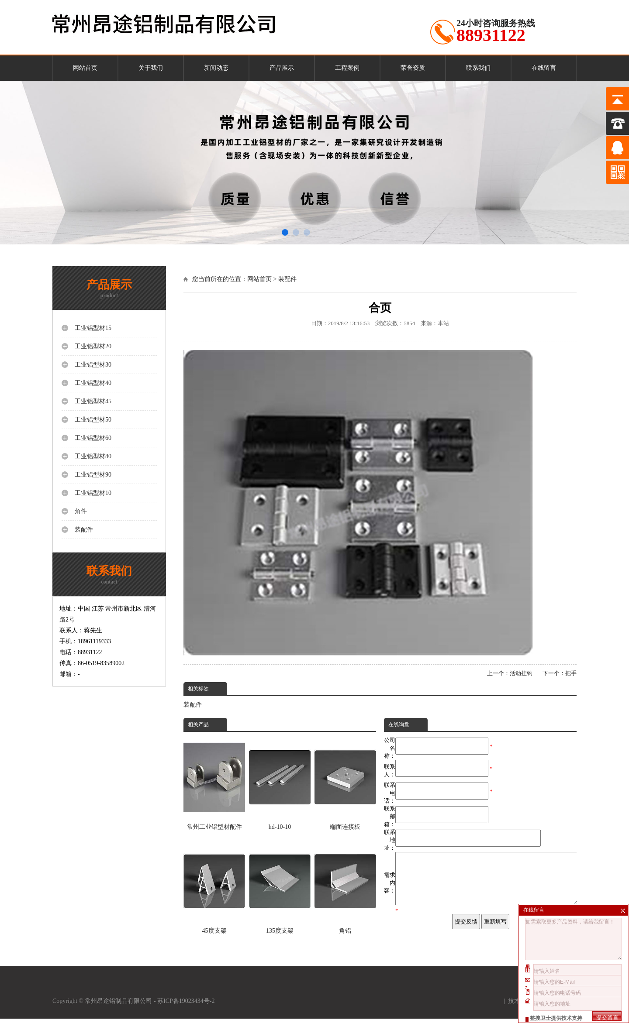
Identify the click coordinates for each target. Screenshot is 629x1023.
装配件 (287, 279)
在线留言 (544, 68)
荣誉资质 (413, 68)
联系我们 (478, 68)
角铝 (345, 887)
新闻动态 (216, 68)
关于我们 (150, 68)
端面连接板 (345, 783)
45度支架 (214, 887)
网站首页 (85, 68)
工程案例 (347, 68)
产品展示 (282, 68)
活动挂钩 (521, 673)
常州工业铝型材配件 (214, 783)
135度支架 (280, 887)
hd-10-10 (280, 783)
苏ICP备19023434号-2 (186, 1005)
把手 (571, 673)
